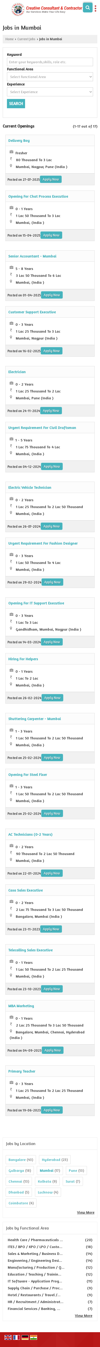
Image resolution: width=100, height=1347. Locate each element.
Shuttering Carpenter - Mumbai (34, 718)
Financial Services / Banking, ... (34, 1308)
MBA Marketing (21, 1006)
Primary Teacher (21, 1071)
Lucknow (45, 1192)
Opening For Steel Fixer (27, 774)
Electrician (17, 371)
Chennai (15, 1181)
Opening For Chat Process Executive (38, 196)
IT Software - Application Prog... (35, 1281)
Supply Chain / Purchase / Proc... (35, 1288)
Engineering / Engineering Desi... (35, 1260)
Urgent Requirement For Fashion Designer (43, 543)
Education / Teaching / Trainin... (34, 1274)
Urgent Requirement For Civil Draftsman (42, 427)
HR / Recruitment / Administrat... (35, 1301)
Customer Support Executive (32, 312)
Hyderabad (51, 1159)
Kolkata (44, 1181)
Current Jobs (26, 39)
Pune (73, 1170)
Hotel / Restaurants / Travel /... (34, 1294)
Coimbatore (18, 1203)
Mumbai (46, 1170)
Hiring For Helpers (23, 659)
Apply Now (51, 179)
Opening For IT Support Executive (36, 603)
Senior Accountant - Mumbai (32, 256)
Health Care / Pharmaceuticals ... (35, 1239)
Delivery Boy (19, 140)
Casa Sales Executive (25, 890)
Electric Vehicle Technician (29, 487)
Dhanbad (16, 1192)
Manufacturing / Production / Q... (36, 1267)
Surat (70, 1181)
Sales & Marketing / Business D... (35, 1253)
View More (85, 1212)
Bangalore (17, 1159)
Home (9, 39)
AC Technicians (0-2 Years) (30, 834)
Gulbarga (16, 1170)
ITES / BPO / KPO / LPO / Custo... (35, 1246)
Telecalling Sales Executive (30, 950)
